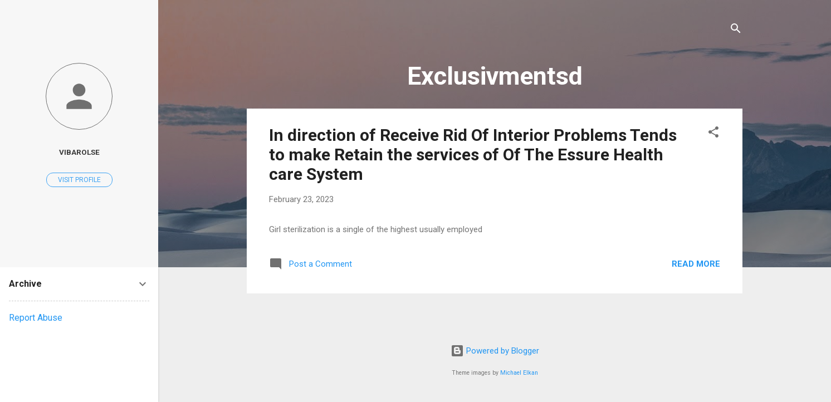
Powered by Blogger (495, 351)
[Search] (735, 30)
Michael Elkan (519, 372)
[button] (713, 134)
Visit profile (79, 180)
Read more (696, 264)
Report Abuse (35, 317)
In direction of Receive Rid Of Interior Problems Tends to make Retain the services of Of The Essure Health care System (473, 154)
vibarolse (79, 152)
